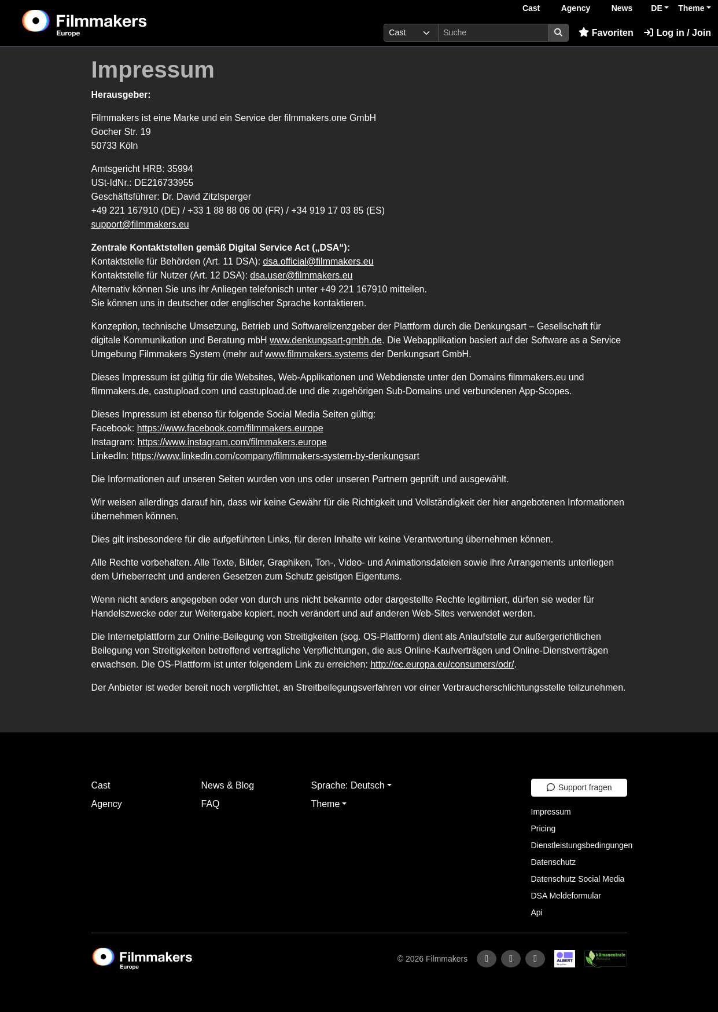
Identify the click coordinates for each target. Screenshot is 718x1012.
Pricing (543, 828)
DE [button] (656, 8)
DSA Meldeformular (566, 895)
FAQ (210, 804)
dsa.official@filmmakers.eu (318, 261)
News (622, 8)
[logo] (113, 23)
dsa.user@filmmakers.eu (301, 275)
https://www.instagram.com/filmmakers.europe (232, 442)
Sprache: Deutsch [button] (348, 785)
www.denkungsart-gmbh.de (326, 340)
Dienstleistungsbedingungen (582, 845)
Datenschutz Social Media (578, 878)
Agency (576, 8)
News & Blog (228, 785)
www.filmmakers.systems (317, 354)
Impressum (551, 811)
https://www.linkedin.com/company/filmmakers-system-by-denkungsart (275, 456)
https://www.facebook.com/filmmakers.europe (230, 428)
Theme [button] (691, 8)
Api (537, 912)
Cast (531, 8)
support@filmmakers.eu (140, 224)
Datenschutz (553, 862)
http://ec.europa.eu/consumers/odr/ (442, 664)
